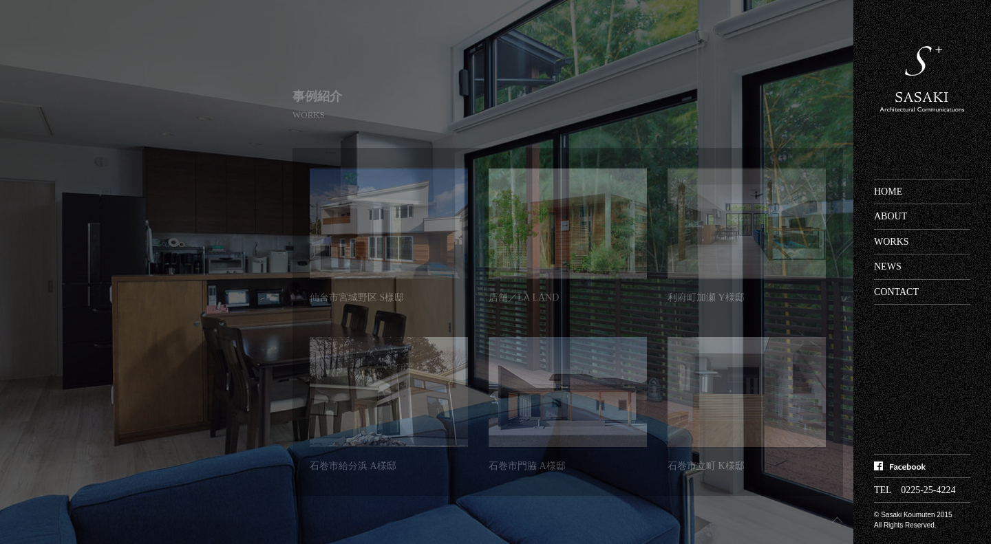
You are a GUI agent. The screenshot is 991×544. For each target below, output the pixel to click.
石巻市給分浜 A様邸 (353, 466)
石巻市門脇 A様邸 (527, 466)
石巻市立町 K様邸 (706, 466)
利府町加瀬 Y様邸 (706, 297)
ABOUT (890, 216)
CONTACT (896, 292)
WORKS (891, 242)
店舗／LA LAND (524, 297)
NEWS (888, 266)
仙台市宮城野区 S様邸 (357, 297)
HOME (888, 191)
